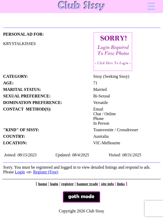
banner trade (87, 184)
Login (20, 172)
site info (107, 184)
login (54, 184)
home (42, 184)
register (67, 184)
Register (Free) (45, 172)
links (121, 184)
